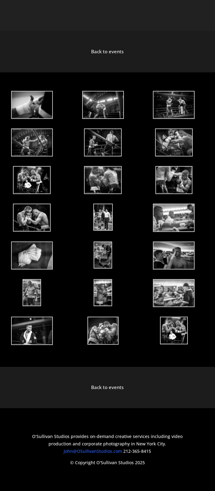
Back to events (107, 51)
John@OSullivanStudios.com (93, 451)
